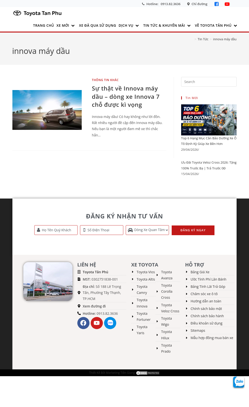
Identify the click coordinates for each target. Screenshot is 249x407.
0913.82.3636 (170, 4)
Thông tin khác (105, 80)
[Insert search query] (209, 82)
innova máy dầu (224, 39)
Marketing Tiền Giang (120, 372)
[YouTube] (227, 4)
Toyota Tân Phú (95, 271)
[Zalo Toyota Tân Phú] (238, 381)
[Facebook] (217, 4)
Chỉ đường (199, 4)
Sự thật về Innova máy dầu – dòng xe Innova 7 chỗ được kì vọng (126, 96)
